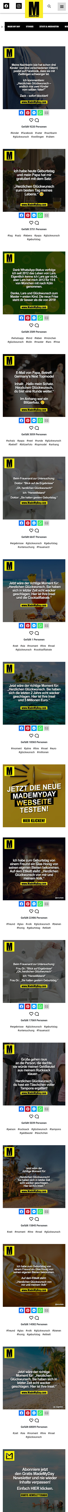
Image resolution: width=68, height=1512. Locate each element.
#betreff (12, 444)
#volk (29, 924)
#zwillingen (37, 136)
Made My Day (14, 26)
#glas (20, 924)
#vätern (50, 136)
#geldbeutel (26, 1133)
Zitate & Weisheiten (49, 26)
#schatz (10, 440)
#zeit (15, 645)
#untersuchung (26, 547)
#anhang (54, 444)
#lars (48, 341)
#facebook (27, 132)
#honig (21, 927)
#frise (56, 341)
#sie (22, 645)
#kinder (14, 132)
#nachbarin (50, 132)
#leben (38, 338)
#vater (38, 132)
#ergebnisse (16, 543)
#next (30, 440)
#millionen (43, 752)
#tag (10, 235)
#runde (39, 440)
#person (10, 1129)
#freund (10, 924)
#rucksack (23, 1129)
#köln (29, 341)
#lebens (27, 235)
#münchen (50, 338)
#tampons (55, 1129)
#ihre (43, 645)
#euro (53, 748)
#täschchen (41, 1133)
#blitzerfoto (26, 444)
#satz (18, 235)
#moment (32, 645)
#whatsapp (17, 338)
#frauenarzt (43, 547)
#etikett (46, 927)
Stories (29, 26)
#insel (51, 645)
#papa (37, 235)
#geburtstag (33, 239)
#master (38, 341)
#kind (29, 338)
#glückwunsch (21, 136)
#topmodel (41, 444)
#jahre (27, 748)
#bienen (56, 924)
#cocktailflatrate (43, 649)
